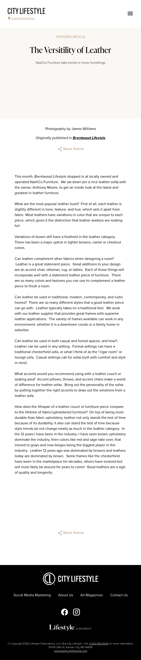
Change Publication (21, 18)
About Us (65, 595)
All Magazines (91, 595)
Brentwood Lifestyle (89, 138)
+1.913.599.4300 (98, 643)
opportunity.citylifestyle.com (70, 650)
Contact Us (119, 595)
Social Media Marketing (32, 595)
